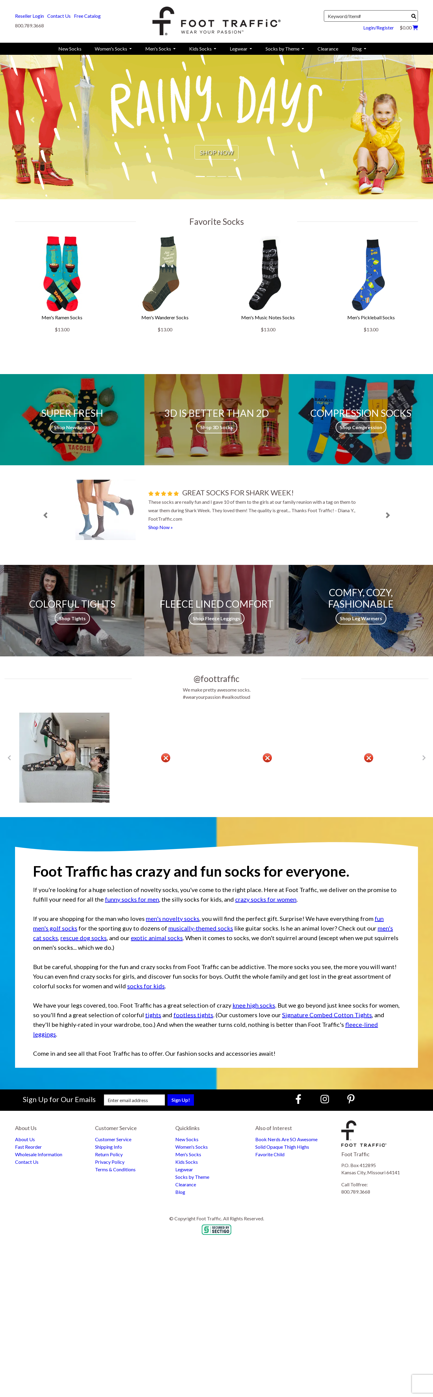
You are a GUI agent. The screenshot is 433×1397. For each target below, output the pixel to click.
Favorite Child (269, 1154)
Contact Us (59, 16)
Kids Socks (186, 1162)
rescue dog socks (83, 937)
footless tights (193, 1014)
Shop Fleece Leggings (216, 618)
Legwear (184, 1169)
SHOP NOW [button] (216, 152)
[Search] (414, 16)
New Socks (186, 1139)
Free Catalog (87, 16)
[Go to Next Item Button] (423, 757)
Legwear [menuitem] (239, 48)
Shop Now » (160, 527)
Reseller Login (29, 16)
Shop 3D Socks (216, 427)
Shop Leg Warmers (361, 618)
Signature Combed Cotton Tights (327, 1014)
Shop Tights (72, 618)
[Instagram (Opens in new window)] (324, 1099)
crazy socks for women (265, 899)
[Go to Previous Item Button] (9, 757)
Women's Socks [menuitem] (111, 48)
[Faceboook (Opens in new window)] (299, 1099)
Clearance (185, 1184)
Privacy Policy (109, 1162)
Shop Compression (361, 427)
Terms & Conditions (115, 1169)
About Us (25, 1139)
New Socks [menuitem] (69, 48)
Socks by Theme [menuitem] (283, 48)
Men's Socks (188, 1154)
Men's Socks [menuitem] (158, 48)
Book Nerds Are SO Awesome (286, 1139)
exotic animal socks (157, 937)
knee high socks (253, 1005)
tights (153, 1014)
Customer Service (113, 1139)
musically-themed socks (200, 928)
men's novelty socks (172, 918)
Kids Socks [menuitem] (201, 48)
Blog (180, 1192)
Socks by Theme (192, 1177)
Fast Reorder (28, 1147)
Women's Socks (191, 1147)
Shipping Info (108, 1147)
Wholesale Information (38, 1154)
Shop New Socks (72, 427)
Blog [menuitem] (357, 48)
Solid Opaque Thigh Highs (282, 1147)
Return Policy (109, 1154)
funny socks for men (132, 899)
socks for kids (146, 986)
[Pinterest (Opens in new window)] (351, 1099)
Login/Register (378, 27)
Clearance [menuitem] (328, 48)
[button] (32, 120)
